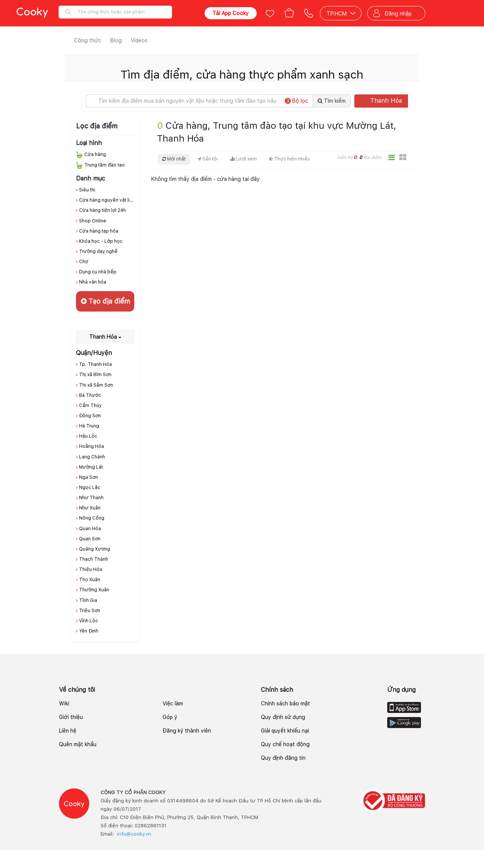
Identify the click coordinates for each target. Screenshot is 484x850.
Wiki (64, 703)
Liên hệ (67, 731)
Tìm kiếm (332, 101)
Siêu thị (87, 190)
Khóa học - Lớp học (101, 241)
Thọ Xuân (89, 579)
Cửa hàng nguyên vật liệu (107, 200)
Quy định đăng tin (283, 758)
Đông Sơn (90, 415)
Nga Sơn (88, 477)
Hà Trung (89, 426)
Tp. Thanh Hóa (95, 364)
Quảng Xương (94, 549)
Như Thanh (91, 497)
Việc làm (173, 703)
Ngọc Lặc (89, 487)
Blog (116, 40)
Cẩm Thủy (90, 405)
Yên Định (88, 631)
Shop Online (92, 221)
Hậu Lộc (88, 436)
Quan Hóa (90, 528)
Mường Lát (91, 467)
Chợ (83, 261)
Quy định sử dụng (283, 717)
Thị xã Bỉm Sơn (95, 374)
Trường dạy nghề (98, 251)
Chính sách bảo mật (285, 703)
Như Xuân (90, 508)
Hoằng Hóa (91, 446)
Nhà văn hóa (92, 282)
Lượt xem (243, 159)
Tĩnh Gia (88, 600)
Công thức (87, 40)
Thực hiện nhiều (289, 159)
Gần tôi (208, 159)
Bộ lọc (296, 101)
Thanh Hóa (391, 100)
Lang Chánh (92, 457)
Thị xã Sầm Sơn (96, 385)
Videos (139, 40)
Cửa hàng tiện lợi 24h (102, 210)
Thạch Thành (93, 559)
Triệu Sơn (89, 610)
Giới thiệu (71, 717)
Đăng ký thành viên (187, 731)
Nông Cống (91, 518)
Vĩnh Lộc (88, 620)
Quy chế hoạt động (285, 744)
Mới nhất (174, 159)
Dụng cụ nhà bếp (97, 272)
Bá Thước (90, 395)
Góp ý (170, 717)
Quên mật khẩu (77, 744)
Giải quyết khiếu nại (285, 731)
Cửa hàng (95, 154)
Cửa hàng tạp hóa (98, 231)
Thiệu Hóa (90, 569)
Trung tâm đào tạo (104, 165)
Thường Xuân (94, 589)
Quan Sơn (90, 538)
